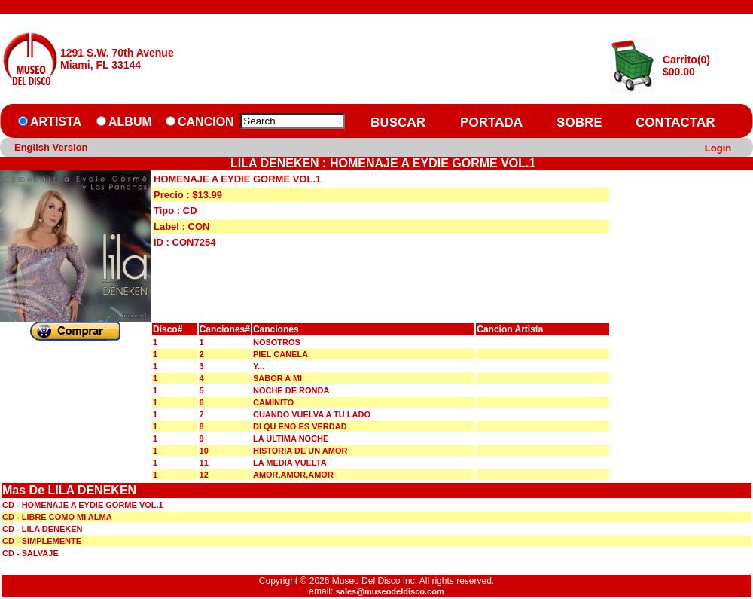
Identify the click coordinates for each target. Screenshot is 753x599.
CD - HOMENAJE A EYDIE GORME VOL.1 (82, 504)
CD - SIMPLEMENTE (41, 541)
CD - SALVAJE (30, 553)
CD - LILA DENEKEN (42, 528)
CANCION (206, 121)
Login (718, 148)
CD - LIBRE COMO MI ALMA (57, 516)
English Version (51, 147)
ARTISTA (55, 121)
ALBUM (130, 121)
